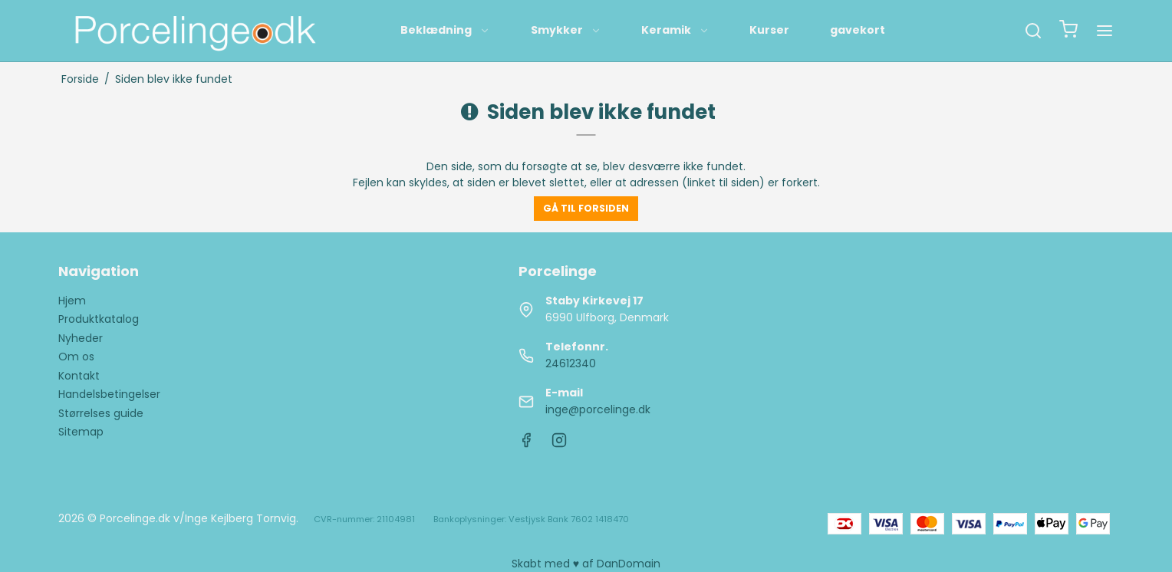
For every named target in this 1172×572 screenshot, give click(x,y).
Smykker (566, 30)
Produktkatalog (98, 319)
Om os (76, 356)
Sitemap (81, 431)
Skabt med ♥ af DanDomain (586, 563)
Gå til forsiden (586, 208)
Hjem (72, 300)
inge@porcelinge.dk (597, 409)
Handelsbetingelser (109, 394)
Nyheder (80, 338)
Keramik (675, 30)
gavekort (857, 30)
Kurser (769, 30)
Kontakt (79, 375)
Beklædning (445, 30)
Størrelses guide (100, 413)
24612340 (570, 363)
